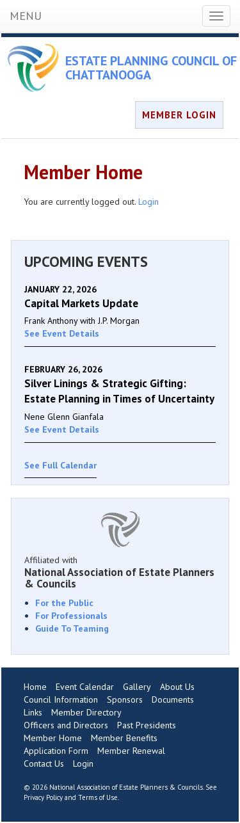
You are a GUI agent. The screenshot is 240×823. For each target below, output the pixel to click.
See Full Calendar (60, 465)
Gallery (137, 686)
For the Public (64, 603)
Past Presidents (146, 725)
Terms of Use (98, 797)
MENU (26, 15)
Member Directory (86, 712)
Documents (173, 699)
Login (148, 201)
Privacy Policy (43, 797)
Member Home (53, 738)
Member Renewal (131, 750)
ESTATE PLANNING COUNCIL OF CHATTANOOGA (151, 67)
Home (35, 686)
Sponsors (125, 699)
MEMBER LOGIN (179, 115)
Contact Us (44, 763)
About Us (177, 686)
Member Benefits (124, 738)
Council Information (61, 699)
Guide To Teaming (72, 628)
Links (33, 712)
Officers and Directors (66, 725)
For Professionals (71, 615)
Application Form (56, 750)
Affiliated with (120, 572)
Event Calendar (85, 686)
